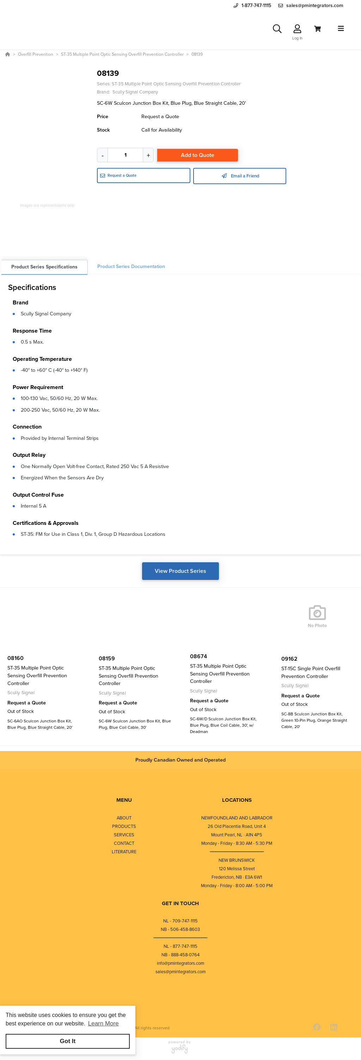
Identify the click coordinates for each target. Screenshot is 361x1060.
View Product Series (180, 571)
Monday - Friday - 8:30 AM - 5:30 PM (236, 843)
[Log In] (297, 29)
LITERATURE (124, 851)
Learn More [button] (103, 1023)
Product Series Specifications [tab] (44, 267)
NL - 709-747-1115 (180, 920)
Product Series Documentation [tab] (131, 266)
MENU (124, 800)
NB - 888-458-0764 (180, 954)
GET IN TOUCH (180, 903)
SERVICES (124, 834)
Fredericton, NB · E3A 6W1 (237, 877)
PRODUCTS (124, 826)
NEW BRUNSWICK (237, 860)
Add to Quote (197, 155)
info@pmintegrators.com (180, 963)
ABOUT (124, 817)
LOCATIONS (237, 800)
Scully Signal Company (46, 313)
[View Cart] (317, 29)
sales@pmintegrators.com (180, 971)
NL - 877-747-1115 (180, 946)
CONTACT (124, 843)
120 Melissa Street (237, 868)
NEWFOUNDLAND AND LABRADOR (237, 817)
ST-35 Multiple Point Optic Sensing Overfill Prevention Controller (176, 83)
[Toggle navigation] (341, 29)
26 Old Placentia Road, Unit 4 (237, 826)
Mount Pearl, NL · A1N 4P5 (236, 834)
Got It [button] (67, 1041)
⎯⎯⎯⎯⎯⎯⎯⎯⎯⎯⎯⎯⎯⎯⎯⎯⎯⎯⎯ (237, 851)
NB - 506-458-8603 (180, 929)
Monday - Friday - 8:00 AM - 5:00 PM (237, 885)
